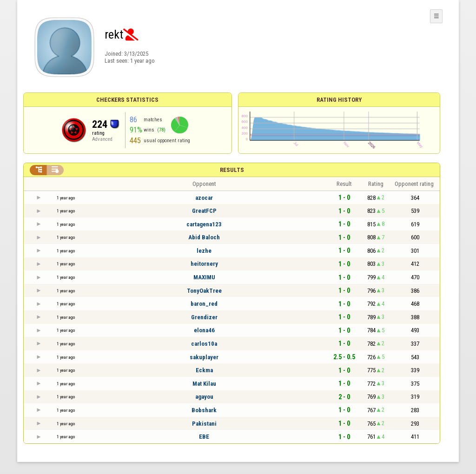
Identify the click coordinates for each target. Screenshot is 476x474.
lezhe (204, 250)
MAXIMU (204, 277)
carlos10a (204, 343)
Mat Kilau (204, 383)
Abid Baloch (204, 237)
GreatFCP (204, 210)
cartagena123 (204, 224)
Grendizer (204, 317)
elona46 (204, 330)
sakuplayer (204, 357)
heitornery (204, 263)
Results (232, 169)
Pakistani (204, 423)
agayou (204, 396)
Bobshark (204, 410)
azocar (204, 197)
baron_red (204, 303)
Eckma (204, 370)
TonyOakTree (204, 290)
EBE (204, 436)
